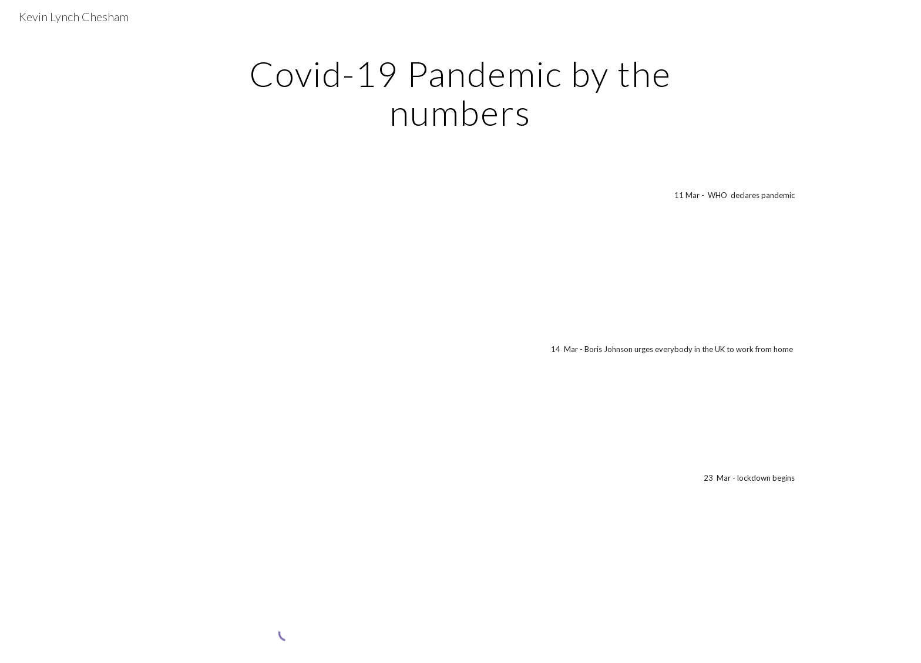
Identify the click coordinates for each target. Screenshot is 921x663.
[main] (460, 92)
